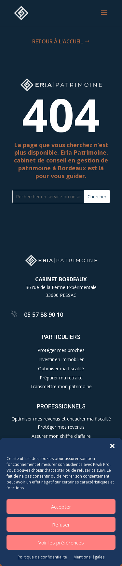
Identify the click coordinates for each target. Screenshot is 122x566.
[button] (112, 446)
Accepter (61, 506)
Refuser (61, 524)
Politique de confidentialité (42, 557)
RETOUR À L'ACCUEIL (57, 41)
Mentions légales (89, 557)
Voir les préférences (61, 542)
